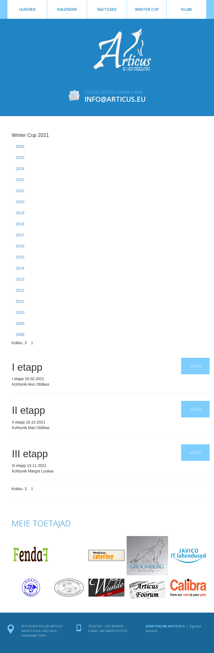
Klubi (186, 10)
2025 (20, 157)
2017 (20, 235)
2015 (20, 257)
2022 (20, 179)
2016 (20, 246)
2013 (20, 279)
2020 (20, 202)
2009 (20, 323)
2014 (20, 268)
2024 (20, 168)
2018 (20, 224)
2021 (20, 191)
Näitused (107, 10)
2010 (20, 312)
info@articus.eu (113, 631)
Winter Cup (146, 10)
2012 (20, 290)
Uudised (27, 9)
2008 (20, 334)
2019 (20, 213)
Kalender (67, 10)
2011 (20, 301)
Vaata (195, 366)
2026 (20, 146)
